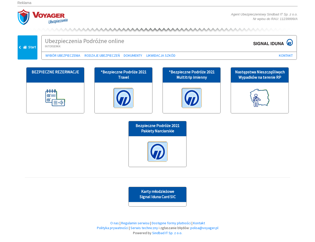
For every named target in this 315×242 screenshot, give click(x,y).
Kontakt (286, 55)
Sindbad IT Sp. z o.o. (167, 233)
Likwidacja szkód (160, 55)
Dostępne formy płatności (171, 223)
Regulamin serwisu (135, 223)
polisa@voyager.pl (204, 228)
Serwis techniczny (144, 228)
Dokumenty (133, 55)
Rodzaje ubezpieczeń (102, 55)
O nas (114, 223)
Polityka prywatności (112, 228)
